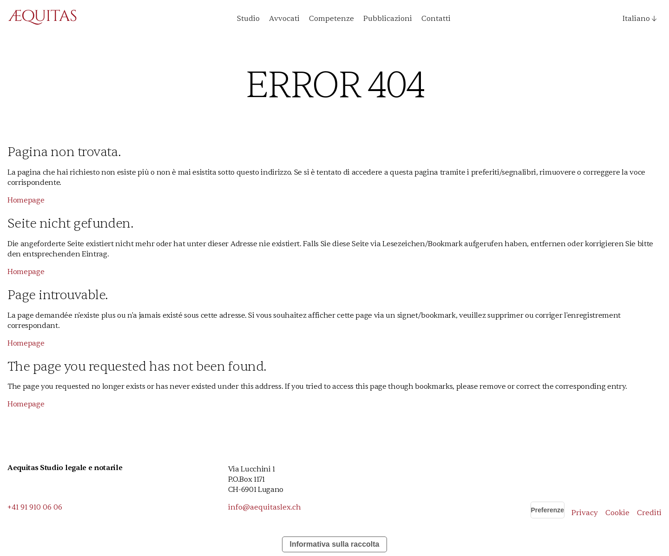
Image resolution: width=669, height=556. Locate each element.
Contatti (436, 18)
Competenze (331, 18)
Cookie (617, 512)
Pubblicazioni (387, 18)
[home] (42, 18)
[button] (636, 18)
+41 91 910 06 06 (34, 507)
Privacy (584, 512)
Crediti (649, 512)
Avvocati (284, 18)
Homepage (25, 200)
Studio (248, 18)
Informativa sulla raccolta (335, 544)
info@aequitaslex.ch (264, 507)
